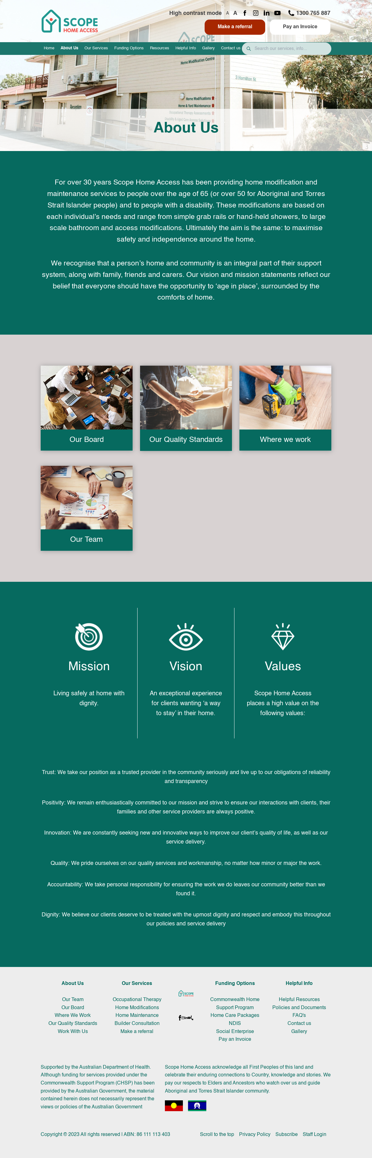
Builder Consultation (137, 1023)
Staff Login (314, 1134)
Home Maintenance (137, 1015)
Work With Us (73, 1031)
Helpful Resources (299, 999)
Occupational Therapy (137, 999)
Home (49, 48)
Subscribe (286, 1134)
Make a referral (235, 26)
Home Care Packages (235, 1015)
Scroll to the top (217, 1134)
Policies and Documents (299, 1007)
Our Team (73, 999)
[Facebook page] (245, 13)
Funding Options (129, 48)
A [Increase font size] (235, 13)
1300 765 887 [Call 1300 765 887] (309, 13)
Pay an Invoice (300, 26)
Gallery (208, 48)
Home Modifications (137, 1007)
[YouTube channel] (277, 13)
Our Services (96, 48)
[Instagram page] (256, 13)
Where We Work (73, 1015)
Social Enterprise (235, 1031)
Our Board (72, 1007)
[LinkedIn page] (266, 13)
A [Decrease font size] (227, 13)
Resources (159, 48)
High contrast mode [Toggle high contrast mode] (195, 13)
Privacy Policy (254, 1134)
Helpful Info (185, 48)
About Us (69, 48)
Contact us (231, 48)
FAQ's (299, 1015)
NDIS (235, 1023)
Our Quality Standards (72, 1023)
